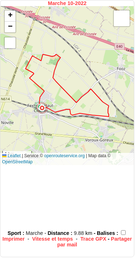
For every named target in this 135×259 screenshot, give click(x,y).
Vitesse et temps (52, 239)
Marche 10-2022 (67, 3)
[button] (42, 108)
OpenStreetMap (17, 161)
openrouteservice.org (64, 155)
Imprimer (14, 239)
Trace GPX (93, 239)
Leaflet (11, 155)
